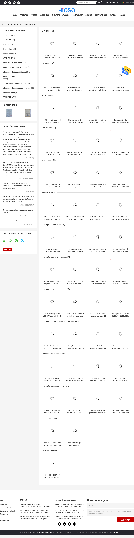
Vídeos (34, 15)
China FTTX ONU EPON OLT (44, 532)
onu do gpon (8, 54)
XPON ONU (7, 58)
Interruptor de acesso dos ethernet (16, 88)
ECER (116, 532)
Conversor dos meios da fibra (14, 83)
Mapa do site (4, 520)
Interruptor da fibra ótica (12, 63)
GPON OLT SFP (9, 97)
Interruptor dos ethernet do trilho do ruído (58, 321)
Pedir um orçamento (113, 2)
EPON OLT (7, 35)
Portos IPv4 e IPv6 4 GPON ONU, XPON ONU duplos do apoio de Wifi (120, 187)
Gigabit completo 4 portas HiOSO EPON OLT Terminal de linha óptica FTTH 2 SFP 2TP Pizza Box (35, 505)
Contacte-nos (101, 15)
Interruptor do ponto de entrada (15, 67)
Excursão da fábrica (60, 15)
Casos (122, 15)
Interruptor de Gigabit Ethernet (15, 72)
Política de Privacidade (26, 532)
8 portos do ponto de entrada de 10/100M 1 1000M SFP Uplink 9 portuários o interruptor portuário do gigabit (69, 511)
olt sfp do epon (9, 93)
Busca (99, 2)
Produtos (24, 15)
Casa (15, 15)
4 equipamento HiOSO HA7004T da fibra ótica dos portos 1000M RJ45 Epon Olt (35, 517)
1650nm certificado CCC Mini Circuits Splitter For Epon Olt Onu (52, 122)
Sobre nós (44, 15)
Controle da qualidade (82, 15)
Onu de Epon (8, 49)
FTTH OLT (7, 44)
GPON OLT (7, 40)
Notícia (113, 15)
